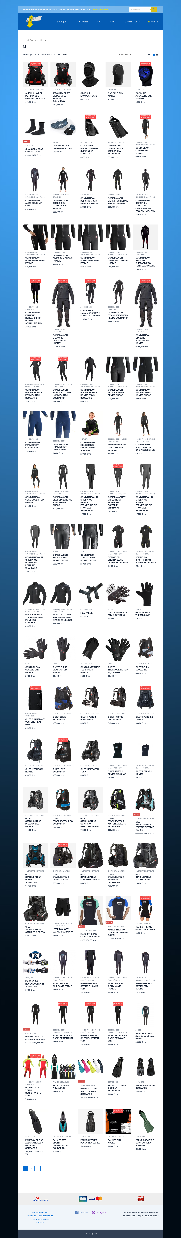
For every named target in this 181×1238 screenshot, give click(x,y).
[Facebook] (81, 1212)
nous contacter (100, 9)
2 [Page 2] (31, 1168)
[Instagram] (99, 1212)
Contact (40, 1222)
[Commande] (133, 55)
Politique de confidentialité (40, 1215)
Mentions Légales (40, 1212)
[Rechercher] (154, 9)
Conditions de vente (40, 1219)
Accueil (26, 40)
